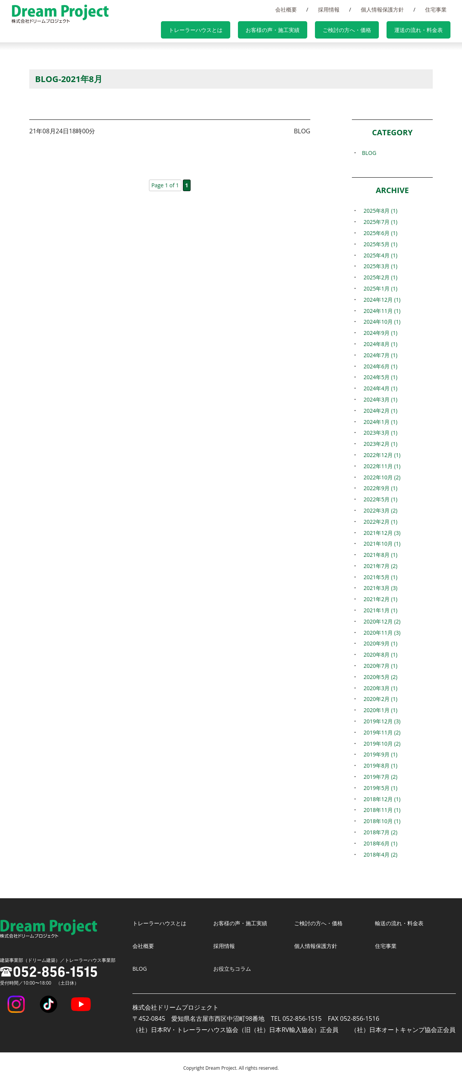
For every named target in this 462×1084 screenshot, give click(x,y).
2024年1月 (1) (379, 421)
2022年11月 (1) (381, 466)
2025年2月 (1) (379, 277)
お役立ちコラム (234, 968)
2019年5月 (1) (379, 787)
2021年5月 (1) (379, 577)
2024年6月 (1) (379, 366)
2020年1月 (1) (379, 710)
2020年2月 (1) (379, 698)
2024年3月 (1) (379, 399)
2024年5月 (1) (379, 377)
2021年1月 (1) (379, 610)
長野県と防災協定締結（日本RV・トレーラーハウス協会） (142, 151)
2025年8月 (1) (379, 210)
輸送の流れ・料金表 (402, 923)
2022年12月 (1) (381, 454)
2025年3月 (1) (379, 266)
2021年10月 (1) (381, 543)
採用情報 (348, 9)
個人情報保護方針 (393, 9)
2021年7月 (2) (379, 565)
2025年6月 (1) (379, 233)
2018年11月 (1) (381, 809)
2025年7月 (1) (379, 221)
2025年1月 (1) (379, 288)
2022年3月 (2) (379, 510)
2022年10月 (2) (381, 477)
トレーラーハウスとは (224, 31)
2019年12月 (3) (381, 721)
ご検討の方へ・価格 (359, 31)
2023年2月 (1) (379, 443)
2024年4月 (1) (379, 388)
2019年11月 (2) (381, 732)
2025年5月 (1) (379, 244)
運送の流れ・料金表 (422, 31)
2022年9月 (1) (379, 488)
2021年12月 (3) (381, 532)
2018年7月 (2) (379, 832)
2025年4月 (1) (379, 255)
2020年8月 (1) (379, 654)
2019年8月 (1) (379, 765)
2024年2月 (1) (379, 410)
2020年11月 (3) (381, 632)
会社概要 (313, 9)
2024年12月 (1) (381, 299)
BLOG (366, 152)
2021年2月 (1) (379, 599)
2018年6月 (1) (379, 843)
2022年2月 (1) (379, 521)
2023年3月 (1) (379, 432)
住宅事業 (439, 9)
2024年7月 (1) (379, 355)
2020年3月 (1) (379, 688)
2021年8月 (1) (379, 554)
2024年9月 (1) (379, 332)
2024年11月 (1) (381, 310)
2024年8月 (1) (379, 343)
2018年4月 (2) (379, 854)
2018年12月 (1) (381, 799)
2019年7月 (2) (379, 776)
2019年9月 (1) (379, 754)
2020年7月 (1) (379, 665)
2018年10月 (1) (381, 821)
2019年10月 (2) (381, 743)
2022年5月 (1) (379, 499)
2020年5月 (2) (379, 676)
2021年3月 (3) (379, 587)
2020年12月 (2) (381, 621)
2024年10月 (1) (381, 321)
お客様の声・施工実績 (293, 31)
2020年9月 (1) (379, 643)
